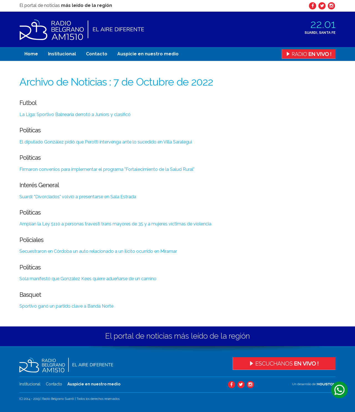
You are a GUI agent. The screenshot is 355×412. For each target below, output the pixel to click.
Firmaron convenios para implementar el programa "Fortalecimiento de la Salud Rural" (106, 169)
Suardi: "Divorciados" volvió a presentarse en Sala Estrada (77, 196)
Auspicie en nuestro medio (148, 53)
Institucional (62, 53)
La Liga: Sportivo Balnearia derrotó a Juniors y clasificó (75, 114)
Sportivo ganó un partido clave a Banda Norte (66, 306)
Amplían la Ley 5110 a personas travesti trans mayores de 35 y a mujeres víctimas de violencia (115, 223)
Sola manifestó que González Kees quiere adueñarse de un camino (87, 278)
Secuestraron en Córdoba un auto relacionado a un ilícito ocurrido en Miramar (98, 251)
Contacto (96, 53)
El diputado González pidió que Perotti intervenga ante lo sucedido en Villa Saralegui (105, 142)
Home (31, 53)
